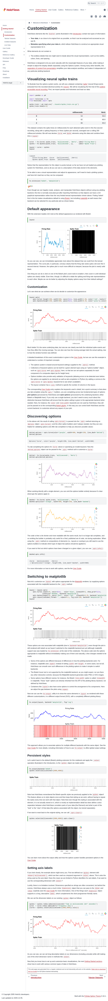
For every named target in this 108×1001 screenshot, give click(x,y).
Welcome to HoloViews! (40, 23)
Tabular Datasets (9, 38)
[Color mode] (104, 10)
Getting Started (41, 10)
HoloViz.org (7, 83)
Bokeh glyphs (61, 405)
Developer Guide (8, 58)
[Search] (96, 3)
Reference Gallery (71, 10)
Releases (6, 61)
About (5, 74)
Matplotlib (78, 581)
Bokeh (67, 198)
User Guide (52, 10)
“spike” (85, 84)
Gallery (60, 10)
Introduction (8, 32)
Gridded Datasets (10, 42)
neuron (66, 87)
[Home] (29, 23)
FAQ (4, 68)
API (4, 64)
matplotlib (83, 198)
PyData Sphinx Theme (92, 996)
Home (31, 10)
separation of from (41, 68)
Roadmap (6, 71)
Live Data (7, 45)
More (82, 10)
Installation (6, 77)
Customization (9, 35)
